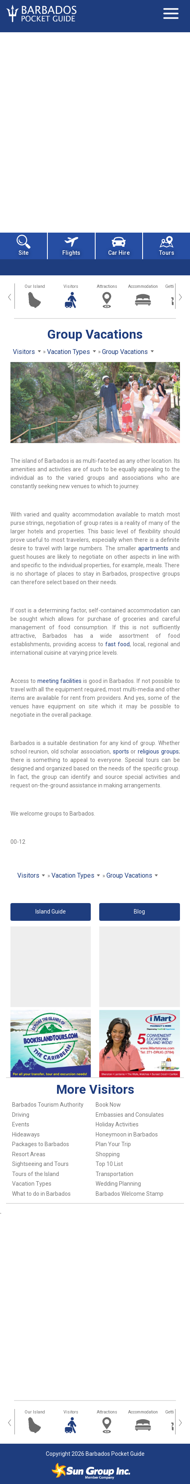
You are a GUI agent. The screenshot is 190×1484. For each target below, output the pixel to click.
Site (23, 245)
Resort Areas (28, 1154)
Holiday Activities (117, 1124)
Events (20, 1124)
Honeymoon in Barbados (127, 1134)
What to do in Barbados (41, 1194)
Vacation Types (31, 1183)
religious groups (158, 751)
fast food (117, 644)
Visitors (70, 286)
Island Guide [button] (50, 911)
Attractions (107, 286)
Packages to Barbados (40, 1144)
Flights (71, 245)
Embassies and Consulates (130, 1114)
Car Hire (119, 245)
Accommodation (143, 286)
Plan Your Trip (113, 1144)
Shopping (108, 1154)
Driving (20, 1114)
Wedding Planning (118, 1183)
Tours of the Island (35, 1174)
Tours (166, 245)
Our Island (35, 286)
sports (121, 751)
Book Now (108, 1104)
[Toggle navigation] (170, 13)
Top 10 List (109, 1164)
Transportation (114, 1174)
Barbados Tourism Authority (48, 1104)
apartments (153, 548)
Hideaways (26, 1134)
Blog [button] (139, 911)
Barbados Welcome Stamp (129, 1194)
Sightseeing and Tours (40, 1164)
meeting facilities (59, 681)
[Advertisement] (95, 131)
